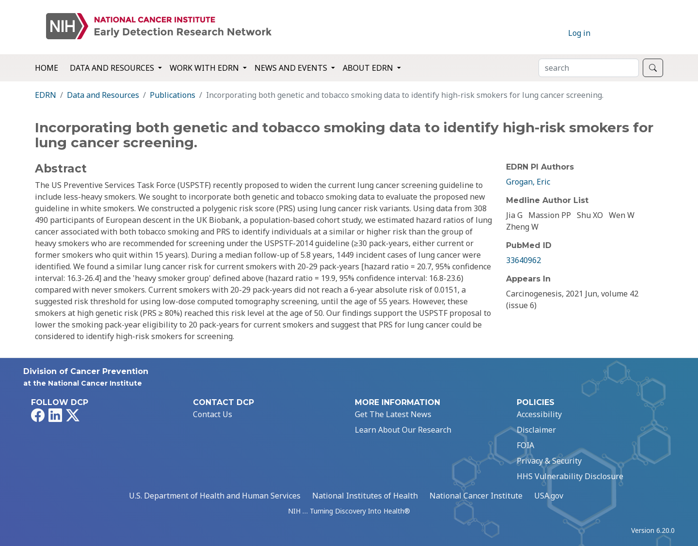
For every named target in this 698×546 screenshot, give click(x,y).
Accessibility (539, 414)
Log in (579, 33)
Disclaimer (536, 429)
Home (46, 67)
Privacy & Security (549, 460)
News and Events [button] (291, 67)
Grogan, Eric (528, 181)
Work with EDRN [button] (205, 67)
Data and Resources (103, 95)
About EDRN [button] (369, 67)
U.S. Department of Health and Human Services (215, 495)
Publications (172, 95)
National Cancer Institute (476, 495)
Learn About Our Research (403, 429)
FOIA (525, 445)
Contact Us (212, 414)
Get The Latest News (393, 414)
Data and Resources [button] (113, 67)
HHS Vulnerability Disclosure (570, 476)
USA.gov (548, 495)
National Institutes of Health (365, 495)
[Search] (589, 68)
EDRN (45, 95)
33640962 (523, 260)
